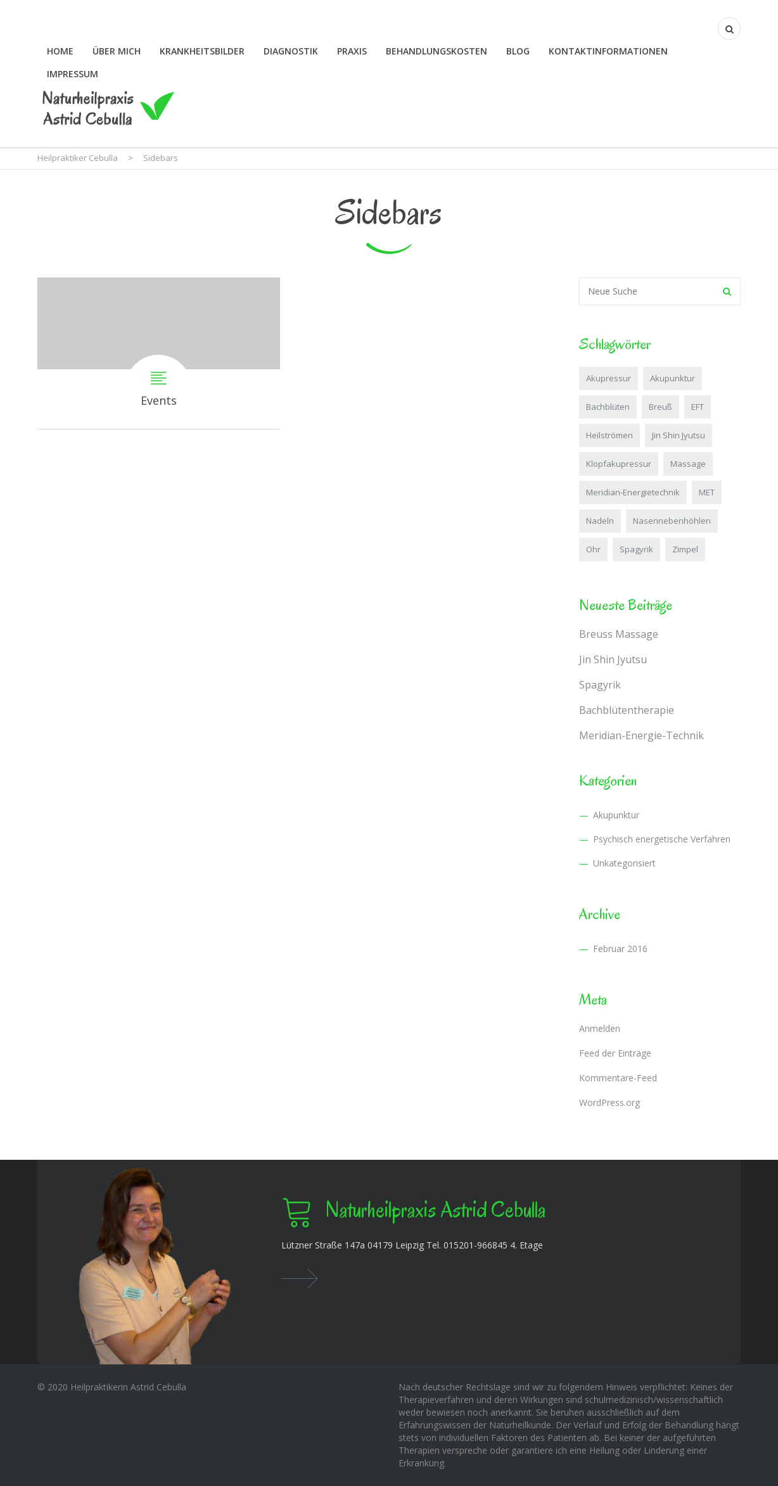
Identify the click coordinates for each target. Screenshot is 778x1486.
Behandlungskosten (436, 51)
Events (158, 353)
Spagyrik (600, 685)
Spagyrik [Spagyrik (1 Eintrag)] (636, 549)
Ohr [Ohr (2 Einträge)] (593, 549)
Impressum (72, 74)
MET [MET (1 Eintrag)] (707, 492)
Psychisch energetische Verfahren (661, 839)
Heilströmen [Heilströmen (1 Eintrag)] (609, 435)
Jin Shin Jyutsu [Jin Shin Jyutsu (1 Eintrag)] (678, 435)
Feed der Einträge (615, 1053)
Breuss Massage (618, 634)
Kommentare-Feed (618, 1078)
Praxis (352, 51)
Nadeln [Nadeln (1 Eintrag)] (600, 520)
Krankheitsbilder (202, 51)
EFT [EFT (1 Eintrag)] (697, 406)
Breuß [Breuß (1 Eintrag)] (660, 406)
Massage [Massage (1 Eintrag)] (688, 463)
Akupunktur (616, 815)
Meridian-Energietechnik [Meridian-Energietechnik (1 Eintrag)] (633, 492)
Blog (518, 51)
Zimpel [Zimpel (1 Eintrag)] (685, 549)
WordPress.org (609, 1102)
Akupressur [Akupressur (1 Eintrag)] (608, 378)
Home (60, 51)
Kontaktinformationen (608, 51)
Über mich (116, 51)
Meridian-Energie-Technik (641, 735)
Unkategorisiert (624, 863)
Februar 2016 (620, 949)
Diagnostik (291, 51)
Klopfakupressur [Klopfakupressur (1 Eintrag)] (618, 463)
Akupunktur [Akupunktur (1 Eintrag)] (672, 378)
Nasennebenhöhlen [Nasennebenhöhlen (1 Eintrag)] (672, 520)
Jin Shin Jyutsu (613, 659)
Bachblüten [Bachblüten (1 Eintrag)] (608, 406)
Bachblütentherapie (626, 710)
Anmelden (599, 1028)
